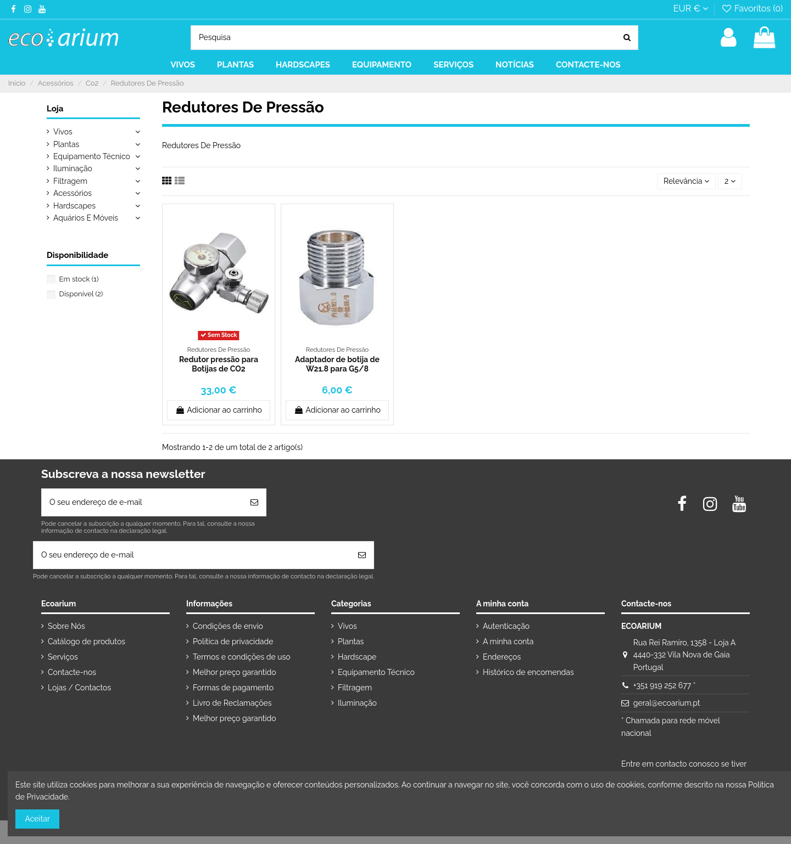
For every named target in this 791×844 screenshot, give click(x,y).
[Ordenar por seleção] (686, 181)
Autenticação (506, 626)
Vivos (63, 131)
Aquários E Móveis (85, 217)
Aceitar (37, 818)
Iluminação (72, 168)
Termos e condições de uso (242, 656)
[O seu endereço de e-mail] (142, 502)
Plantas (66, 144)
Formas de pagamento (233, 687)
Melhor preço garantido (234, 672)
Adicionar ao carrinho (218, 410)
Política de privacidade (233, 641)
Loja (55, 109)
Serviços (63, 656)
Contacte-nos (72, 672)
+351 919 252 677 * (664, 685)
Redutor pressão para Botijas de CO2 (218, 364)
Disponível (81, 294)
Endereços (502, 656)
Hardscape (357, 656)
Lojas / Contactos (79, 687)
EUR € (690, 8)
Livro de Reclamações (232, 703)
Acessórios (72, 193)
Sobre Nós (66, 626)
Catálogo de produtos (86, 641)
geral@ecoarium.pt (666, 703)
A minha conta (508, 641)
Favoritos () (752, 8)
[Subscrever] (254, 502)
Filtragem (70, 181)
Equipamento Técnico (91, 156)
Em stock (79, 279)
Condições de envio (228, 626)
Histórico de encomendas (528, 672)
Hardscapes (74, 205)
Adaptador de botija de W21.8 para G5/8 (337, 364)
